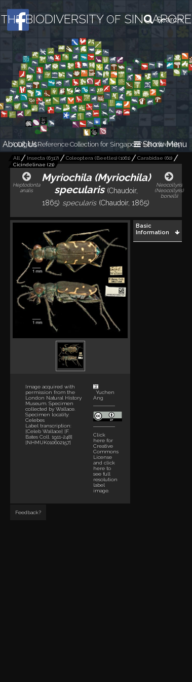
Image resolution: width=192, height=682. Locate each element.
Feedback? (28, 512)
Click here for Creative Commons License (106, 446)
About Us (20, 144)
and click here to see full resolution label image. (106, 462)
